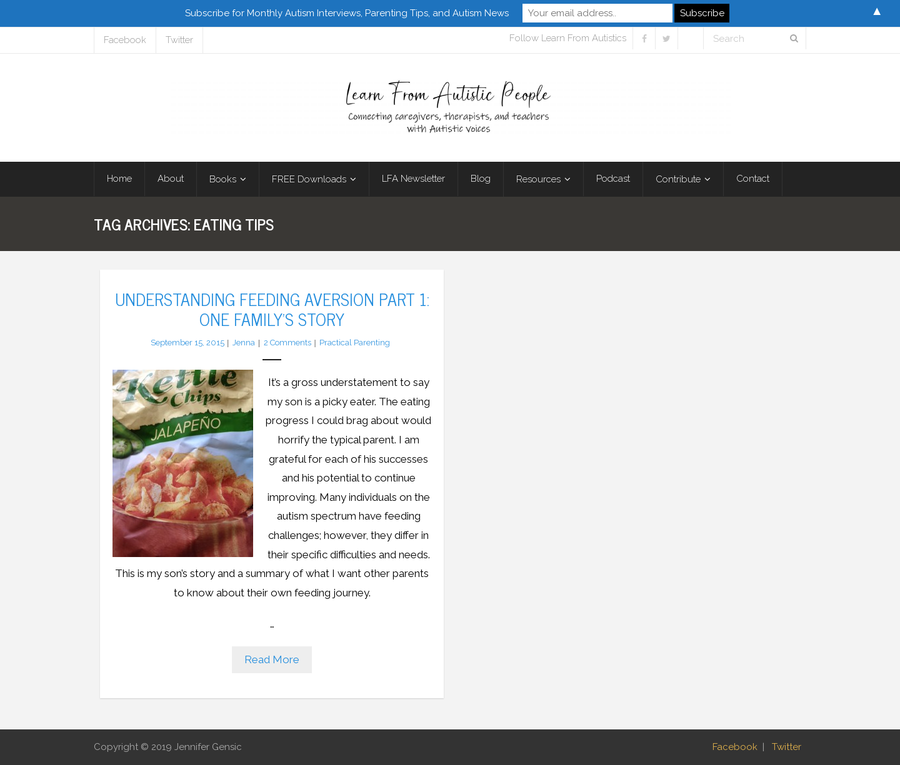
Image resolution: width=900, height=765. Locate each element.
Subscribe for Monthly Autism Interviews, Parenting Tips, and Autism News (347, 13)
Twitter (179, 40)
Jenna (243, 342)
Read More (271, 659)
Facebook (125, 40)
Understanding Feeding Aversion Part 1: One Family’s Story (272, 308)
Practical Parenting (354, 342)
